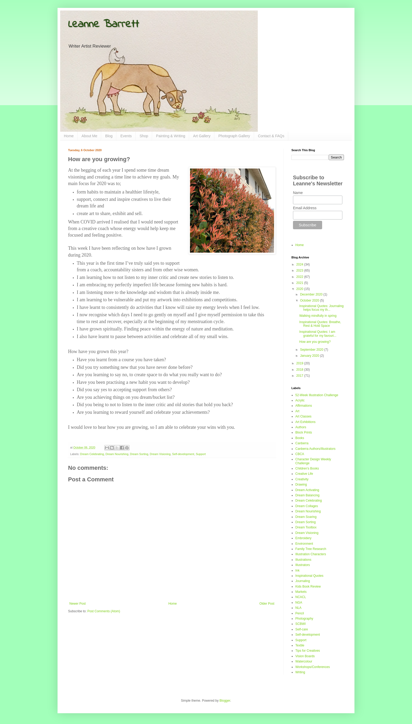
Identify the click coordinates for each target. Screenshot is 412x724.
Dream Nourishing (116, 454)
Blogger (224, 700)
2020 (300, 289)
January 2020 (310, 356)
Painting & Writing (170, 136)
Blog (108, 136)
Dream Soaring (306, 517)
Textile (299, 645)
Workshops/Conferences (312, 667)
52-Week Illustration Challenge (316, 395)
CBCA (299, 454)
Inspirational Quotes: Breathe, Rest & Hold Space (320, 324)
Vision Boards (305, 656)
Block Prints (303, 432)
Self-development (183, 454)
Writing (300, 672)
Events (126, 136)
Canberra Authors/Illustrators (315, 449)
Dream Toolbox (305, 527)
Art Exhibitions (305, 422)
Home (69, 136)
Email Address (304, 208)
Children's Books (307, 468)
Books (299, 438)
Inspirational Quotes (309, 576)
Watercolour (303, 661)
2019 (300, 363)
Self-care (301, 629)
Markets (301, 592)
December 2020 (311, 294)
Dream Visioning (160, 454)
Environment (304, 543)
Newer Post (77, 603)
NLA (298, 608)
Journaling (302, 581)
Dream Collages (306, 506)
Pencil (299, 613)
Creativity (301, 479)
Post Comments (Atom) (103, 611)
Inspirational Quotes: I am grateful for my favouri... (317, 333)
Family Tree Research (310, 549)
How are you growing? (315, 342)
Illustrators (302, 565)
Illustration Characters (310, 554)
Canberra (301, 443)
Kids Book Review (308, 586)
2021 (300, 283)
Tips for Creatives (307, 650)
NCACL (300, 597)
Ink (297, 570)
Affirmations (303, 405)
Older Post (266, 603)
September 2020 (312, 349)
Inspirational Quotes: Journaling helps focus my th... (321, 308)
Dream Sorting (139, 454)
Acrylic (300, 400)
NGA (298, 602)
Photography (304, 618)
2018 (300, 369)
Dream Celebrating (92, 454)
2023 (300, 270)
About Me (89, 136)
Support (201, 454)
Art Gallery (201, 136)
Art (297, 411)
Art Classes (303, 416)
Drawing (301, 484)
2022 (300, 277)
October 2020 (310, 300)
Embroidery (303, 538)
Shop (144, 136)
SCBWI (300, 624)
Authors (300, 427)
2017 (300, 376)
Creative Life (304, 474)
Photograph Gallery (234, 136)
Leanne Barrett (103, 24)
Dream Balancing (307, 495)
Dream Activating (307, 490)
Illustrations (303, 560)
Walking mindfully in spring (318, 316)
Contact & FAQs (271, 136)
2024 (300, 264)
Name (298, 193)
